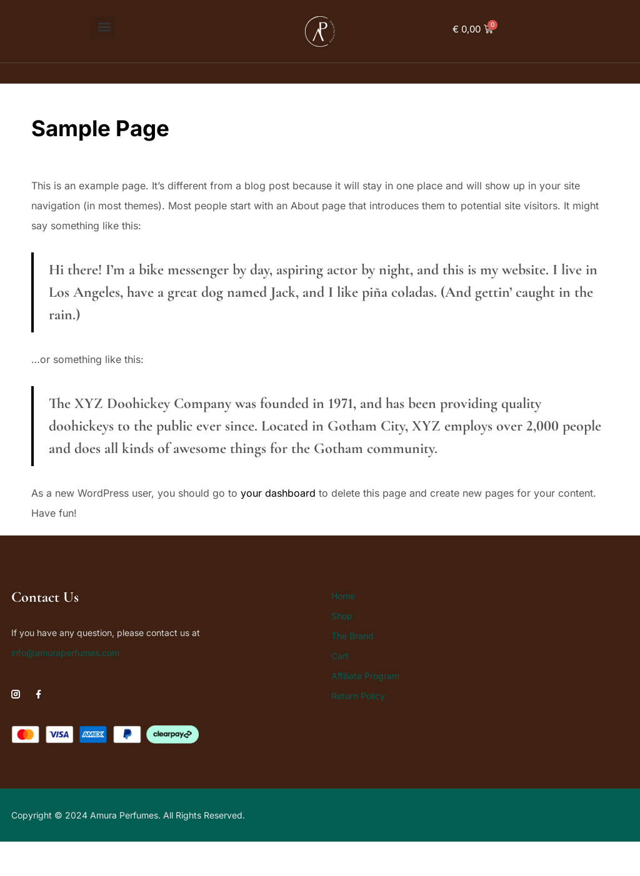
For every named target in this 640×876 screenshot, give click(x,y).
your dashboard (278, 493)
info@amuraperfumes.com (65, 652)
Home (343, 595)
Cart (340, 655)
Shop (341, 615)
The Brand (352, 635)
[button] (104, 26)
